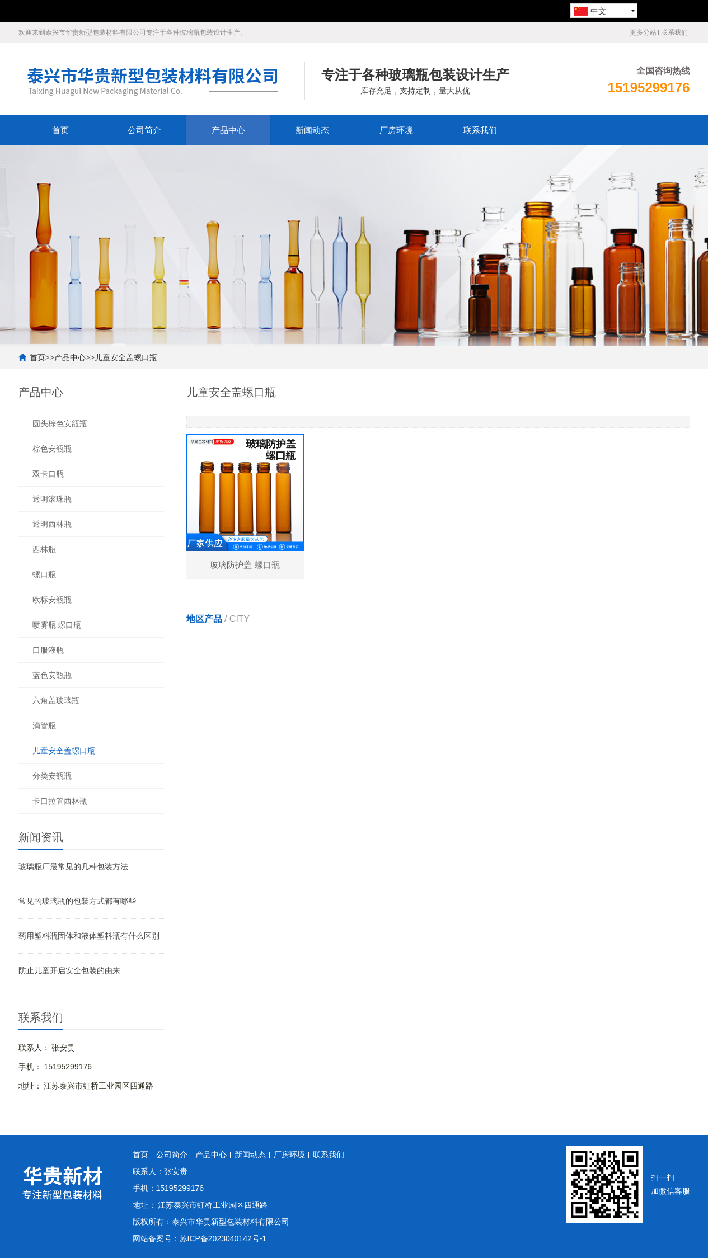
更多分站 (643, 32)
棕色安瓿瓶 (52, 448)
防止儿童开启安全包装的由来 (69, 970)
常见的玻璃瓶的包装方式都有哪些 (77, 901)
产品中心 (228, 130)
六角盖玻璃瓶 (55, 700)
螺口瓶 (44, 574)
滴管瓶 (44, 725)
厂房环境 (396, 130)
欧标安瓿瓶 (52, 599)
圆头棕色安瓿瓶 (59, 423)
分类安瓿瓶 (52, 775)
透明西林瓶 (52, 524)
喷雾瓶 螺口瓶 (57, 624)
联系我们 (674, 32)
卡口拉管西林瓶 (59, 801)
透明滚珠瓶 (52, 498)
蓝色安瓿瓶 (52, 675)
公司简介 (144, 130)
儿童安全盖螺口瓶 (126, 357)
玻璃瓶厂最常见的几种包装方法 (73, 866)
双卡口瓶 (48, 473)
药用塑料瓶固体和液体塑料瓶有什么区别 (89, 935)
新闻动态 (312, 130)
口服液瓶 (48, 650)
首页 (60, 130)
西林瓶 (44, 549)
